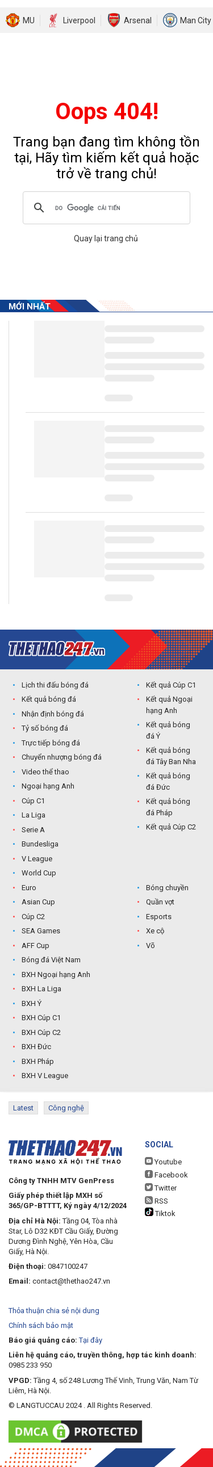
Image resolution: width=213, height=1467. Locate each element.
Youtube (163, 1161)
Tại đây (90, 1340)
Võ (150, 945)
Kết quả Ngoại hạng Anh (169, 705)
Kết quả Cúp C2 (171, 827)
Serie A (33, 829)
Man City (195, 20)
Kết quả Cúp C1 (171, 685)
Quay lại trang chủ (107, 238)
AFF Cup (35, 945)
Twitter (161, 1187)
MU (29, 20)
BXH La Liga (41, 988)
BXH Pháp (38, 1061)
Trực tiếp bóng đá (51, 743)
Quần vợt (160, 902)
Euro (29, 887)
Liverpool (79, 20)
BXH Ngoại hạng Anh (56, 974)
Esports (159, 916)
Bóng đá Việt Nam (51, 959)
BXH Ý (31, 1003)
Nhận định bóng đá (53, 714)
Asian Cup (38, 902)
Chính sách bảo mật (41, 1325)
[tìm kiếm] (104, 208)
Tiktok (160, 1213)
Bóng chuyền (167, 887)
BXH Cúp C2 (41, 1032)
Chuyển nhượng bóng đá (62, 757)
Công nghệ (66, 1108)
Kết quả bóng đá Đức (168, 781)
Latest (23, 1108)
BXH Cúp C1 (41, 1017)
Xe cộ (155, 931)
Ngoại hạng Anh (48, 786)
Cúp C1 (33, 801)
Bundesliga (40, 844)
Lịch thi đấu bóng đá (55, 685)
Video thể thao (45, 772)
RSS (156, 1200)
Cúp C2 (33, 916)
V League (37, 858)
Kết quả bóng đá (49, 699)
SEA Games (41, 931)
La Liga (33, 815)
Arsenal (138, 20)
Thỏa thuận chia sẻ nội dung (54, 1310)
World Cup (39, 873)
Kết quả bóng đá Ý (168, 730)
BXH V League (45, 1075)
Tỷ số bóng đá (45, 728)
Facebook (166, 1174)
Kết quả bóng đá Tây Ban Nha (171, 756)
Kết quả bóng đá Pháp (168, 807)
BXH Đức (36, 1046)
